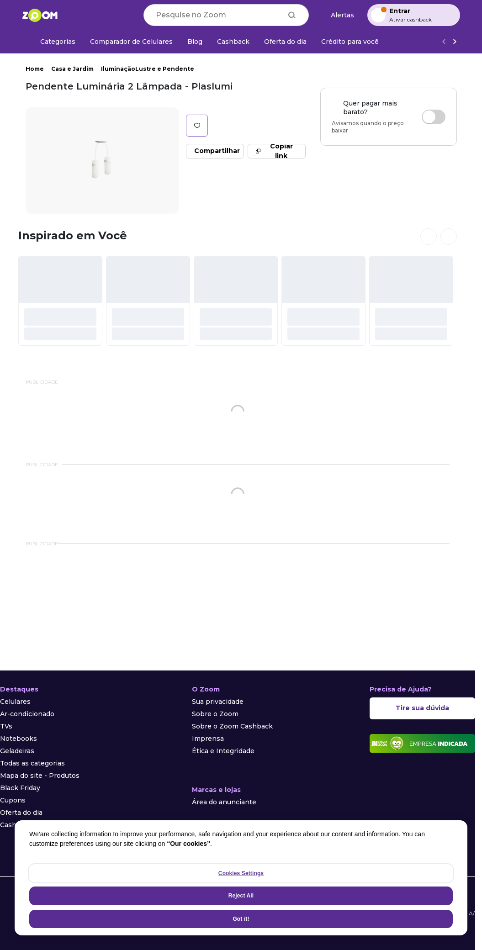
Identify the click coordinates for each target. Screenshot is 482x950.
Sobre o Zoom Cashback (232, 726)
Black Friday (20, 788)
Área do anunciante (224, 802)
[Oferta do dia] (285, 41)
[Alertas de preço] (338, 15)
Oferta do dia (21, 812)
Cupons (13, 800)
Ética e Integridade (223, 751)
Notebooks (18, 738)
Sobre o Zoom (215, 714)
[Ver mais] (454, 42)
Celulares (15, 701)
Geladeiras (17, 751)
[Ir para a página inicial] (40, 15)
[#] (60, 300)
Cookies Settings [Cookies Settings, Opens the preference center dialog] (241, 873)
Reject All (241, 895)
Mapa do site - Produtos (39, 775)
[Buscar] (291, 15)
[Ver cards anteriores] (428, 236)
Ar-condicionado (27, 714)
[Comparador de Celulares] (131, 41)
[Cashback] (233, 41)
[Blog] (195, 41)
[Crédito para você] (350, 41)
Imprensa (208, 738)
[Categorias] (52, 41)
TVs (6, 726)
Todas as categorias (32, 763)
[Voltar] (443, 42)
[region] (241, 877)
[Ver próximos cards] (448, 236)
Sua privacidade (218, 701)
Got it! (241, 919)
